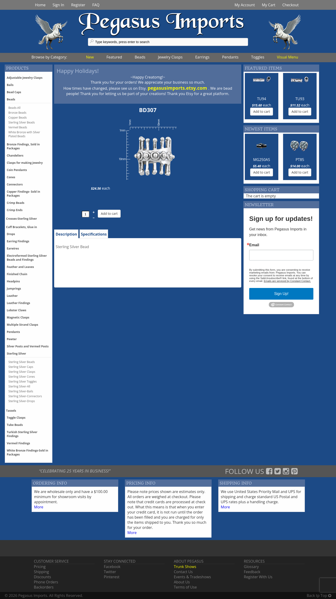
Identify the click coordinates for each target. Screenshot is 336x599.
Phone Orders (46, 582)
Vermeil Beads (17, 127)
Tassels (11, 411)
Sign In (58, 4)
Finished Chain (17, 274)
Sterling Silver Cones (21, 377)
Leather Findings (18, 303)
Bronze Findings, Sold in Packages (23, 146)
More (38, 507)
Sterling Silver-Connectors (25, 396)
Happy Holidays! (77, 71)
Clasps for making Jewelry (25, 163)
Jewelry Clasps (170, 57)
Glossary (251, 566)
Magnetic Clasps (18, 317)
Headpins (13, 281)
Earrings (202, 57)
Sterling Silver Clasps (21, 372)
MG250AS (261, 159)
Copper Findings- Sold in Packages (23, 194)
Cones (11, 177)
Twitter (110, 571)
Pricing (40, 566)
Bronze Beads (17, 113)
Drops (11, 234)
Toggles (257, 57)
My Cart (268, 4)
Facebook (112, 566)
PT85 (300, 159)
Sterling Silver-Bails (20, 391)
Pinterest (111, 576)
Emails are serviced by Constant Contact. (287, 281)
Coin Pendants (17, 170)
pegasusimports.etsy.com (178, 88)
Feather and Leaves (20, 267)
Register (78, 4)
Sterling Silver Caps (20, 367)
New (90, 57)
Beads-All (14, 108)
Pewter (12, 339)
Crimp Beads (15, 203)
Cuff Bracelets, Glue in (21, 227)
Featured (114, 57)
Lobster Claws (16, 310)
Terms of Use (185, 587)
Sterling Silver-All (19, 386)
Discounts (42, 576)
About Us (182, 582)
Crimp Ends (14, 210)
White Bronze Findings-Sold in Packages (27, 452)
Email (254, 245)
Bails (10, 85)
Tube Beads (15, 425)
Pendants (230, 57)
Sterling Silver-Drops (21, 401)
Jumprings (14, 289)
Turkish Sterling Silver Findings (22, 434)
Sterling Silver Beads (21, 122)
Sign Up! (281, 294)
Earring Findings (18, 241)
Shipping (41, 571)
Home (40, 4)
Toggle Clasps (16, 418)
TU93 (299, 98)
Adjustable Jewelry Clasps (24, 78)
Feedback (252, 571)
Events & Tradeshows (192, 576)
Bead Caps (14, 92)
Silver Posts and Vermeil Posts (28, 346)
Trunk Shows (185, 566)
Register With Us (258, 576)
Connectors (15, 184)
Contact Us (183, 571)
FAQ (95, 4)
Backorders (43, 587)
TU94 (261, 98)
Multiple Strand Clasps (22, 325)
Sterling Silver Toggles (22, 381)
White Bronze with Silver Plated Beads (24, 134)
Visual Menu (287, 57)
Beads (140, 57)
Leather (12, 296)
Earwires (13, 248)
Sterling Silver (16, 354)
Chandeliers (15, 155)
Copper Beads (17, 118)
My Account (244, 4)
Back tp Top (319, 595)
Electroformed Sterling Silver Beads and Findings (27, 258)
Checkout (290, 4)
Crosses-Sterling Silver (21, 219)
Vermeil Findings (18, 443)
